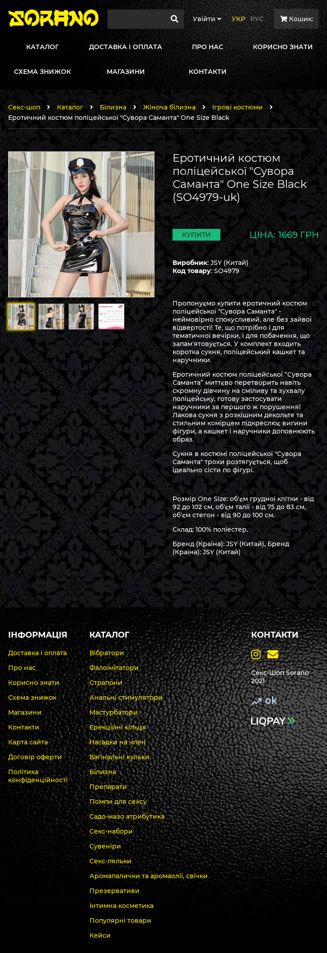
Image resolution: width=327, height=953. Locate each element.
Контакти (23, 727)
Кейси (100, 935)
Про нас (22, 668)
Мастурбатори (113, 712)
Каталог (70, 107)
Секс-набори (111, 831)
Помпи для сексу (118, 802)
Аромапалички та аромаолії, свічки (148, 876)
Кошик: (296, 19)
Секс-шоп (24, 107)
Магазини (25, 712)
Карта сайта (28, 742)
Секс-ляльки (110, 861)
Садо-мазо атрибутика (126, 816)
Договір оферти (35, 757)
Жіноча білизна (169, 107)
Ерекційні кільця (117, 727)
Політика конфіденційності (38, 776)
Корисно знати (33, 683)
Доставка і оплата (37, 653)
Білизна (113, 107)
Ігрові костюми (237, 107)
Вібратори (106, 653)
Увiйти (207, 19)
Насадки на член (117, 742)
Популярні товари (120, 921)
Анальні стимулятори (126, 697)
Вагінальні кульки (119, 757)
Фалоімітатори (114, 668)
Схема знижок (32, 697)
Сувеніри (105, 846)
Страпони (105, 683)
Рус (257, 19)
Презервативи (114, 891)
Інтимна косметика (121, 906)
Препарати (108, 787)
